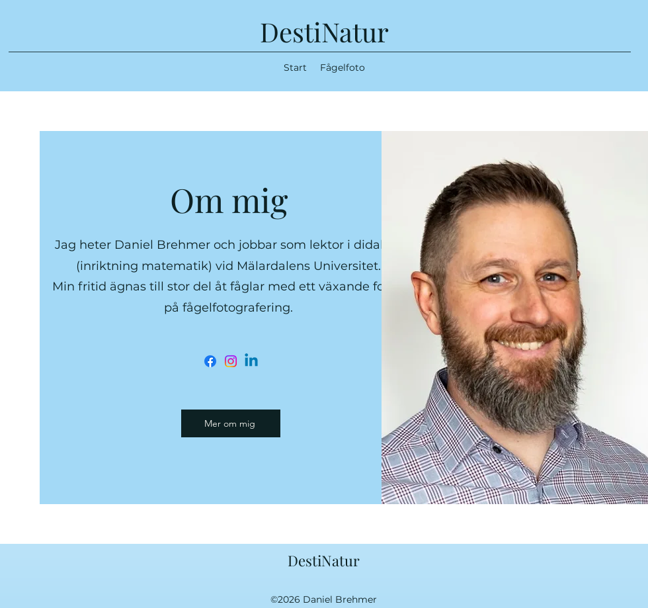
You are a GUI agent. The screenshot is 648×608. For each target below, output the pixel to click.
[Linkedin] (251, 361)
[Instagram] (231, 361)
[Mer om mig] (230, 423)
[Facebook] (210, 361)
